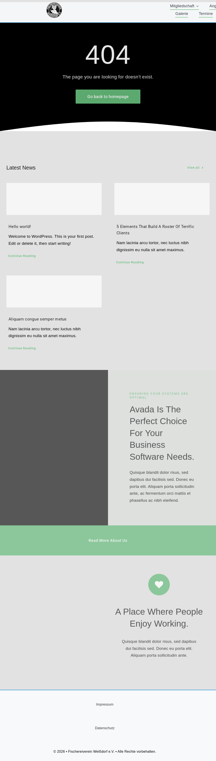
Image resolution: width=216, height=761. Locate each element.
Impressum (105, 704)
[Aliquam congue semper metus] (54, 291)
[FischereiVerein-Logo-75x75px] (54, 4)
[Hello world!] (54, 199)
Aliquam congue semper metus (38, 319)
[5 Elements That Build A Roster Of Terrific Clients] (162, 199)
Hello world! (20, 226)
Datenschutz (105, 728)
